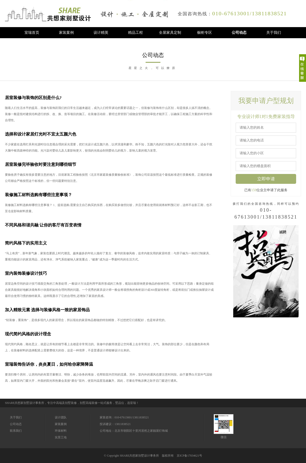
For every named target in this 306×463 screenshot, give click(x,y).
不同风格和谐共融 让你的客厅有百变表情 (43, 225)
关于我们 (273, 32)
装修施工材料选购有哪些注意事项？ (38, 194)
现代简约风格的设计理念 (28, 334)
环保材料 (61, 430)
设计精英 (101, 32)
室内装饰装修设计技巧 (26, 273)
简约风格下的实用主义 (26, 243)
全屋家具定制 (170, 32)
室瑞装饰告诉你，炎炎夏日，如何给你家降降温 (49, 364)
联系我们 (16, 430)
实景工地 (61, 437)
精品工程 (135, 32)
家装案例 (66, 32)
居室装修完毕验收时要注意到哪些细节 (40, 164)
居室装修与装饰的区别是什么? (33, 97)
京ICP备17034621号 (189, 455)
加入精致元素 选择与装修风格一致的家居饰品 (47, 310)
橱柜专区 (204, 32)
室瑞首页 (31, 32)
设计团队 (61, 417)
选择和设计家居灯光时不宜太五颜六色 (40, 134)
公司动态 (239, 32)
